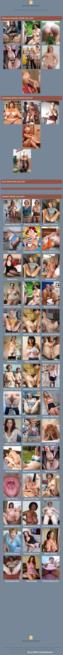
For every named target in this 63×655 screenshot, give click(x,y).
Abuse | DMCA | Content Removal (39, 652)
